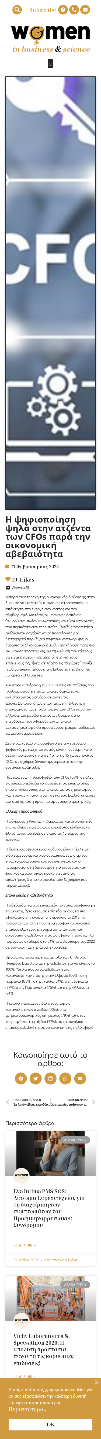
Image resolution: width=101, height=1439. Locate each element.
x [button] (96, 1382)
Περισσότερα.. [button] (27, 1409)
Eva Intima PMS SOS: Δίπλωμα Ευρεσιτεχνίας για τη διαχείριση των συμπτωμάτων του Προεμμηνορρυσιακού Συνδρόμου (50, 1211)
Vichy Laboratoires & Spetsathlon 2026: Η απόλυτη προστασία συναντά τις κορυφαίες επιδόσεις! (43, 1349)
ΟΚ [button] (50, 1424)
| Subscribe (40, 9)
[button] (17, 9)
